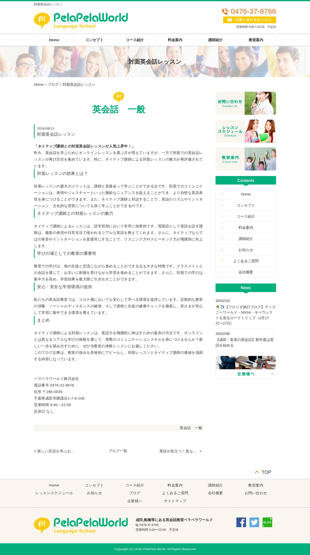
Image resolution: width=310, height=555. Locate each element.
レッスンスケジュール (54, 493)
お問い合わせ (256, 493)
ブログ (53, 84)
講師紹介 (215, 40)
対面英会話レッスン (79, 84)
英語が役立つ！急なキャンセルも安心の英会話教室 (179, 451)
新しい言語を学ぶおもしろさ (57, 451)
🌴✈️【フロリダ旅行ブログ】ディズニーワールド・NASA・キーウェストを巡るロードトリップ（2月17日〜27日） (246, 315)
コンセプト (94, 40)
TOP (266, 472)
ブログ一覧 (117, 451)
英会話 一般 (191, 428)
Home (54, 40)
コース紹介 (135, 40)
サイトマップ (175, 501)
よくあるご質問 (246, 261)
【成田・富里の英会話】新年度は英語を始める (245, 342)
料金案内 (175, 40)
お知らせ (246, 250)
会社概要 (246, 272)
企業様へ (134, 501)
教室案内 (256, 40)
